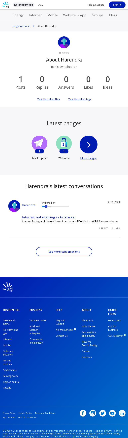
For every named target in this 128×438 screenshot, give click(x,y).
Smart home (10, 366)
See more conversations (64, 251)
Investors (87, 353)
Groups (98, 15)
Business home (38, 317)
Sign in (117, 4)
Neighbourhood (23, 4)
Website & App (74, 15)
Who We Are (88, 323)
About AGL (88, 317)
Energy (18, 15)
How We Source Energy (89, 340)
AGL (40, 4)
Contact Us (62, 332)
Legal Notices (36, 408)
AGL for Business (113, 325)
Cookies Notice (29, 404)
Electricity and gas (10, 328)
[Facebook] (87, 404)
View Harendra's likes (48, 99)
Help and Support (60, 319)
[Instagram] (96, 404)
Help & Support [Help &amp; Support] (95, 4)
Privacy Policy (9, 404)
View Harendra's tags (79, 99)
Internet (35, 15)
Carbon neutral (11, 378)
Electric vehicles (7, 359)
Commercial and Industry (36, 337)
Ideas (113, 15)
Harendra (28, 205)
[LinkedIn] (122, 404)
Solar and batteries (8, 349)
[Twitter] (105, 404)
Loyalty (7, 384)
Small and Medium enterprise (35, 327)
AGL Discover (115, 332)
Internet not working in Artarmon (48, 217)
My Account (114, 317)
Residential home (9, 319)
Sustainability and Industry (89, 331)
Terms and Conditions (14, 408)
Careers (86, 348)
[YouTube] (113, 404)
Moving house (11, 372)
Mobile (52, 15)
